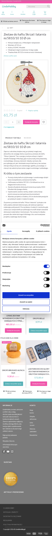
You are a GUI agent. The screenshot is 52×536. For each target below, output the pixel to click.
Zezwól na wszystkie (26, 295)
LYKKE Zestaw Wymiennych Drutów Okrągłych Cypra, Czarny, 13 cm (13, 318)
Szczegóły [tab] (26, 231)
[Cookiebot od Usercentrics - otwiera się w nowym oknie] (40, 225)
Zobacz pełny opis (10, 56)
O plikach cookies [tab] (42, 231)
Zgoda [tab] (9, 231)
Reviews (27, 138)
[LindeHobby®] (9, 6)
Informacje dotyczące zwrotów (10, 446)
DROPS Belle (39, 318)
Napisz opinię (33, 110)
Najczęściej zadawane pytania (10, 436)
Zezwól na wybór (26, 302)
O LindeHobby (8, 508)
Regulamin (7, 520)
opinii (19, 110)
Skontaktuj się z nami (12, 516)
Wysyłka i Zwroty (8, 441)
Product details (13, 138)
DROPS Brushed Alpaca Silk (13, 371)
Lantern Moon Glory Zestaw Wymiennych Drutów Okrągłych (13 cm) (38, 371)
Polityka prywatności (12, 524)
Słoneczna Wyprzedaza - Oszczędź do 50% (11, 1)
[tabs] (45, 13)
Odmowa (26, 309)
